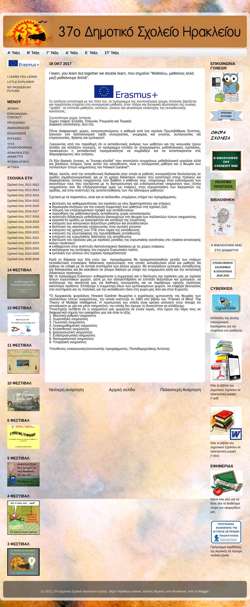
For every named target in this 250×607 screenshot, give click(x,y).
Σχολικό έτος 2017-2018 (23, 216)
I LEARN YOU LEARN (22, 76)
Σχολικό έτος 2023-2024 (23, 248)
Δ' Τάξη (72, 53)
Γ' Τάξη (52, 53)
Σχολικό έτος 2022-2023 (23, 243)
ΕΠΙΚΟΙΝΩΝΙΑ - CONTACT (17, 115)
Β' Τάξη (33, 53)
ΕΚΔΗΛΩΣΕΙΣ (16, 133)
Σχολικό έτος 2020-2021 (23, 232)
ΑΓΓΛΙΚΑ (13, 167)
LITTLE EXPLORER (20, 82)
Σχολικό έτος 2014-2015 (23, 200)
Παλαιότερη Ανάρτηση (180, 389)
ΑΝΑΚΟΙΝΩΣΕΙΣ (18, 128)
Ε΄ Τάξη (91, 53)
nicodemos (179, 591)
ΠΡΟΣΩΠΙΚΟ (16, 122)
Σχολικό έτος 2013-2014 (23, 195)
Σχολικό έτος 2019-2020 (23, 227)
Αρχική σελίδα (122, 389)
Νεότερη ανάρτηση (66, 389)
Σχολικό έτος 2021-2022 (23, 237)
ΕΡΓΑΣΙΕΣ (14, 138)
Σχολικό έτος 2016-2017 (23, 211)
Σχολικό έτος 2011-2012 (23, 184)
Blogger (203, 591)
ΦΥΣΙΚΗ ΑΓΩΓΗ (18, 161)
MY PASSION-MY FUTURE (19, 89)
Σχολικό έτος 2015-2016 (23, 206)
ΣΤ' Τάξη (112, 53)
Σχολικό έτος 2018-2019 (23, 221)
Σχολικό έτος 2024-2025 (23, 253)
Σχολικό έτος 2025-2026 (23, 259)
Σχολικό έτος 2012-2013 (23, 190)
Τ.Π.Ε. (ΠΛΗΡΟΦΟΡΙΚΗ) (19, 145)
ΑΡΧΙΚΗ (12, 108)
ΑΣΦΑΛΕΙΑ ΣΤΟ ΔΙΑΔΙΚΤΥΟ (18, 154)
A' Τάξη (14, 53)
